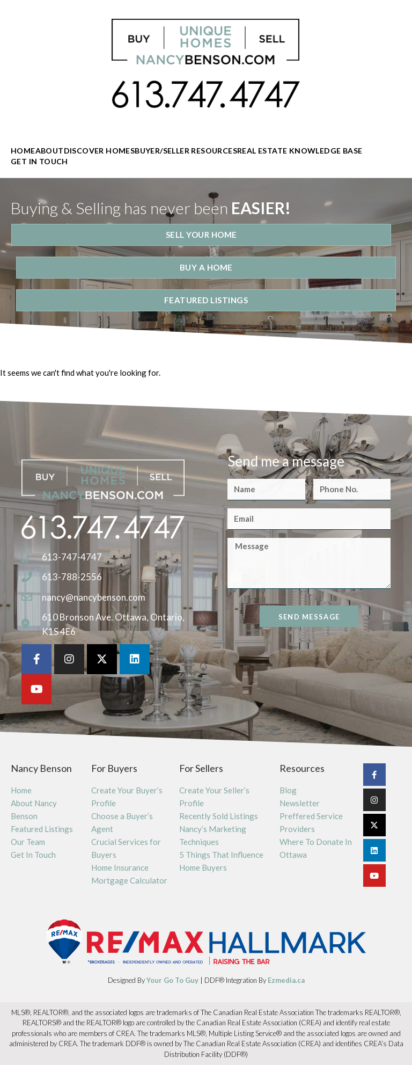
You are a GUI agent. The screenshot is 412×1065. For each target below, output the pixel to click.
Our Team (28, 842)
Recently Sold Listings (218, 816)
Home (23, 150)
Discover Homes (99, 150)
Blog (288, 790)
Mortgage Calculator (129, 880)
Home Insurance (120, 867)
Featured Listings (42, 829)
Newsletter (299, 803)
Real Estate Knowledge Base (299, 150)
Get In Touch (39, 161)
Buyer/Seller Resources (186, 150)
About (49, 150)
